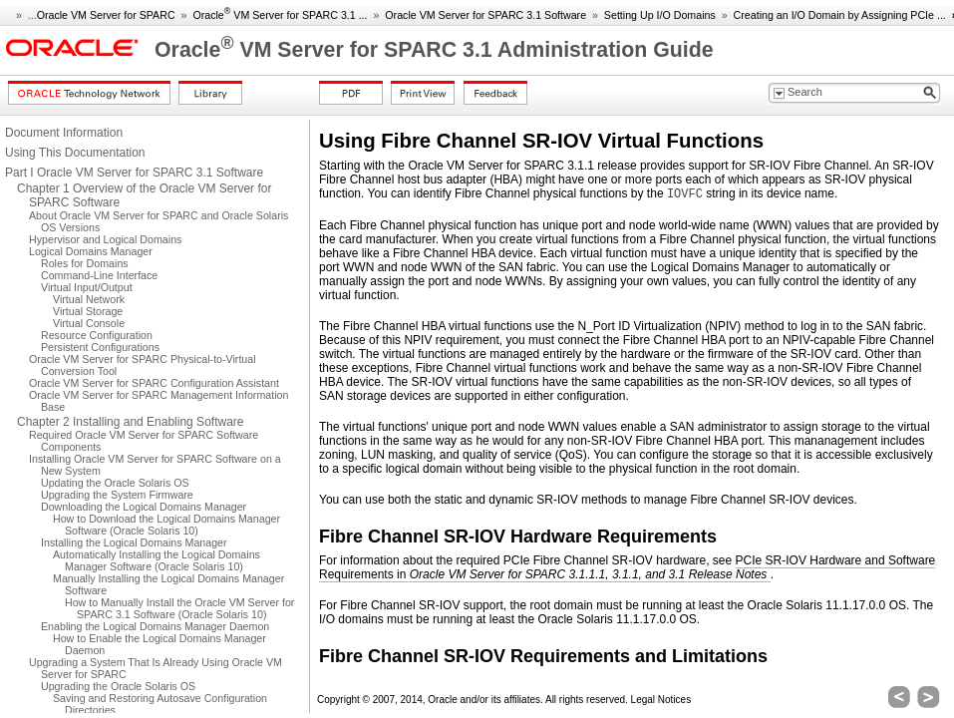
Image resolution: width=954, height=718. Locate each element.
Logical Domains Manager (91, 251)
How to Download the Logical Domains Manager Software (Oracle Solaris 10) (166, 525)
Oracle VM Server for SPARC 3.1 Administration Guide (434, 50)
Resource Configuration (97, 335)
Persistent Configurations (100, 347)
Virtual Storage (88, 311)
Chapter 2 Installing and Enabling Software (130, 422)
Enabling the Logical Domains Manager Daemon (155, 626)
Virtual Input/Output (87, 287)
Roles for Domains (85, 263)
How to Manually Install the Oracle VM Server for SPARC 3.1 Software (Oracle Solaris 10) (179, 608)
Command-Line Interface (99, 275)
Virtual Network (89, 299)
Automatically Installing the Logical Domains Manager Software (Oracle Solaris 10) (156, 560)
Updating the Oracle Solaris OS (115, 483)
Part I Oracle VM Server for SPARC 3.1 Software (134, 173)
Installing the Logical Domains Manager (134, 542)
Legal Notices (661, 699)
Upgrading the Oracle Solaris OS (118, 686)
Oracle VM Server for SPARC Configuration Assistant (154, 383)
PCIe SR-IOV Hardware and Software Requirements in (627, 567)
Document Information (64, 133)
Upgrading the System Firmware (117, 495)
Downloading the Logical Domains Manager (143, 507)
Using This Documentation (75, 153)
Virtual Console (89, 323)
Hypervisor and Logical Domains (105, 239)
